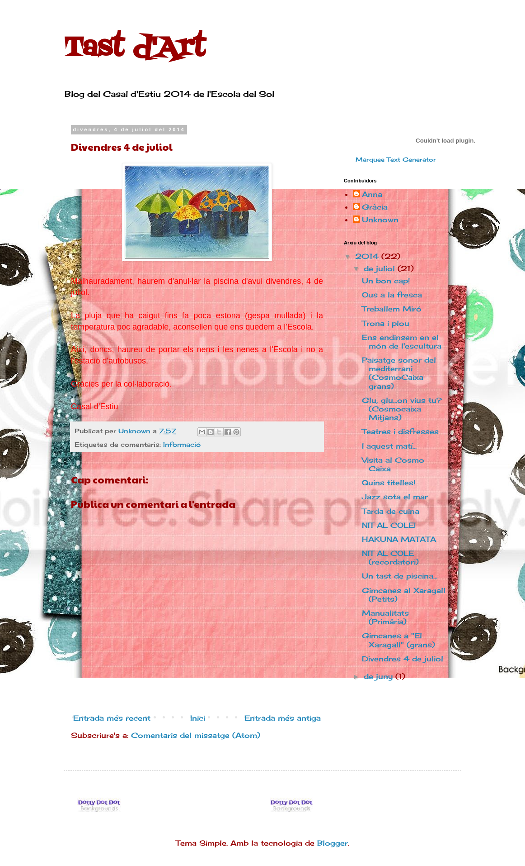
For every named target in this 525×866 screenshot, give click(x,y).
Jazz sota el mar (395, 496)
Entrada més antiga (282, 717)
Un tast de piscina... (399, 575)
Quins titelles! (388, 482)
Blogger (332, 842)
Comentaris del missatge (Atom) (195, 735)
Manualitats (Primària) (385, 617)
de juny (379, 676)
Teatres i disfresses (400, 431)
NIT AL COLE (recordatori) (390, 557)
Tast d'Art (134, 48)
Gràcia (375, 207)
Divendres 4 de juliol (402, 658)
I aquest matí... (389, 445)
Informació (182, 444)
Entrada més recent (111, 717)
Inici (197, 717)
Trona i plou (385, 323)
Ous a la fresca (392, 294)
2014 (368, 256)
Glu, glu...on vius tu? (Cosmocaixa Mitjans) (402, 409)
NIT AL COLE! (389, 525)
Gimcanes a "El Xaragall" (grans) (398, 640)
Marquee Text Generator (396, 159)
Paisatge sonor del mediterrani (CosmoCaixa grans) (399, 373)
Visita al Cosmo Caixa (393, 464)
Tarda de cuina (390, 511)
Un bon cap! (386, 280)
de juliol (381, 268)
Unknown (380, 219)
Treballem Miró (392, 308)
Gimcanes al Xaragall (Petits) (403, 594)
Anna (372, 194)
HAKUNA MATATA (399, 539)
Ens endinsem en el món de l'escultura (401, 341)
